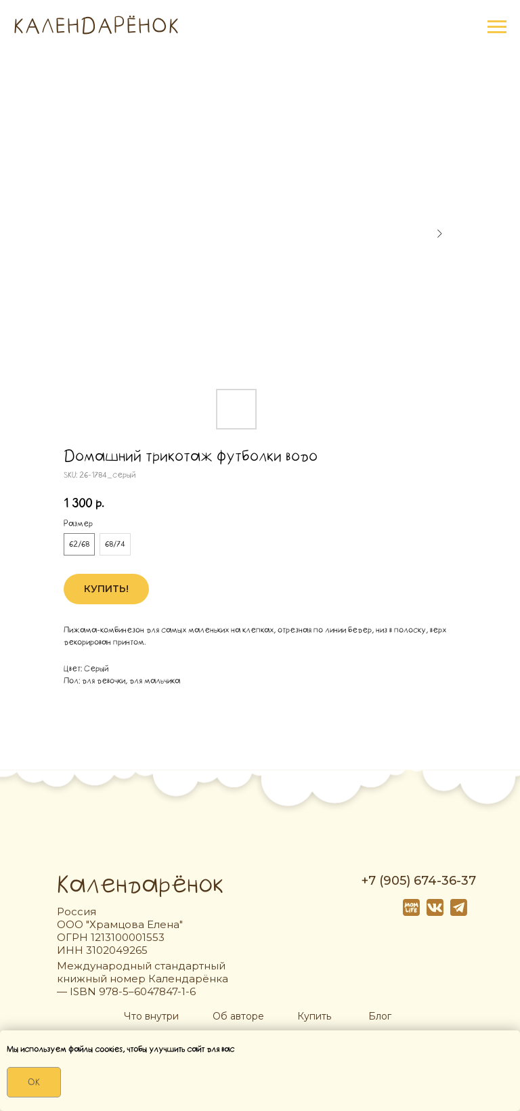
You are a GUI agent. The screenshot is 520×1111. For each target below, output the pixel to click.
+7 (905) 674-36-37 (419, 880)
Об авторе (238, 1016)
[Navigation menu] (497, 27)
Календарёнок (140, 885)
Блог (379, 1016)
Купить (314, 1016)
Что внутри (151, 1016)
